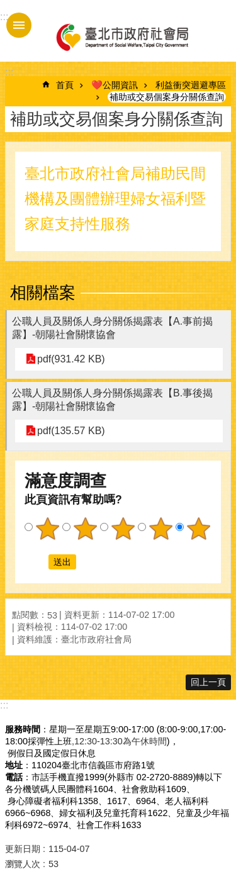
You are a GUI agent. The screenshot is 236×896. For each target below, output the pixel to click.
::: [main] (9, 72)
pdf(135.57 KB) (71, 430)
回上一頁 (208, 682)
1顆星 (47, 528)
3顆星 (123, 528)
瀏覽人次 (22, 864)
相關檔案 (43, 292)
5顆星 (198, 528)
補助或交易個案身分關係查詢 (167, 97)
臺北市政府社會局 (121, 36)
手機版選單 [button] (18, 25)
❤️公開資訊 (114, 85)
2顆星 (85, 528)
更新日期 (22, 849)
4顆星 (160, 528)
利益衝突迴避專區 (190, 85)
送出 (36, 562)
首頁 (65, 85)
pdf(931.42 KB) (71, 359)
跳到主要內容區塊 (6, 6)
